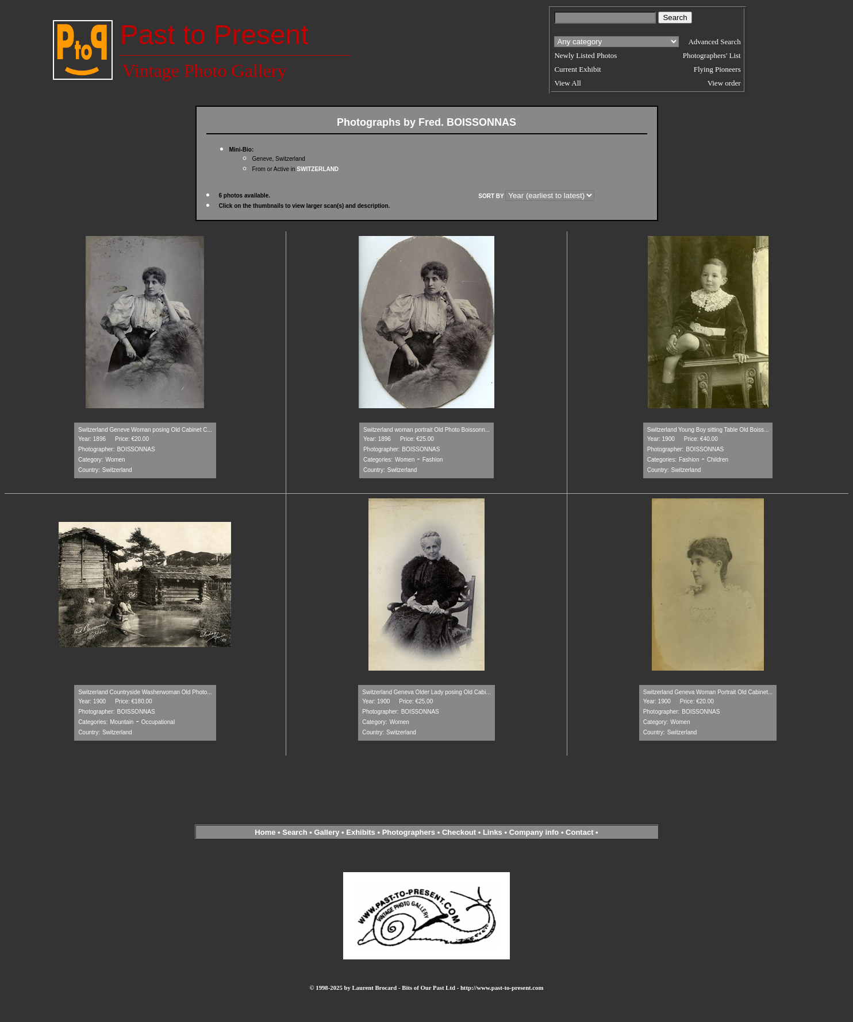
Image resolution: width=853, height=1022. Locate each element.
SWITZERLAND (318, 169)
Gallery (326, 832)
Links (492, 832)
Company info (535, 832)
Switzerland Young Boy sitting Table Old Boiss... (708, 430)
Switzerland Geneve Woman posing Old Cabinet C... (145, 430)
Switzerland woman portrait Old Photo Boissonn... (426, 430)
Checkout (459, 832)
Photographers (408, 832)
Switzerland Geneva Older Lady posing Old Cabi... (426, 692)
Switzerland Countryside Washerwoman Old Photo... (145, 692)
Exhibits (360, 832)
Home (265, 832)
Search (294, 832)
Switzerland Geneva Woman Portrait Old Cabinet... (708, 692)
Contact (579, 832)
